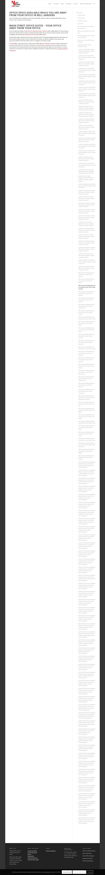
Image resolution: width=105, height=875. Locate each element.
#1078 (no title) (81, 15)
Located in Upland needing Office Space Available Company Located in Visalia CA (86, 261)
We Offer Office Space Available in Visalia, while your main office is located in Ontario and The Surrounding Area (86, 683)
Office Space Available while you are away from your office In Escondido (86, 342)
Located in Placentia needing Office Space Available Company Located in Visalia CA (86, 158)
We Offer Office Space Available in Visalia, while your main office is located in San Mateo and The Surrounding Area (86, 764)
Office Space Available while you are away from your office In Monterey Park (86, 378)
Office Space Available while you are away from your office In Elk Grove (86, 329)
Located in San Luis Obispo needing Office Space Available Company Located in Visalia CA (86, 223)
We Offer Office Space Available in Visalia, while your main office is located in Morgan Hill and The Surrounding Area (86, 675)
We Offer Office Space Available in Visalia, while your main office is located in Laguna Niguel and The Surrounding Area (86, 634)
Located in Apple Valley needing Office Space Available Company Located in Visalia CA (86, 51)
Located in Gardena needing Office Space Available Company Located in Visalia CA (86, 101)
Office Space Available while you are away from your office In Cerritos (86, 312)
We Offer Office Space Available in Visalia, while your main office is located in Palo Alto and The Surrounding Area (86, 691)
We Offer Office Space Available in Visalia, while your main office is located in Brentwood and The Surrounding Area (86, 480)
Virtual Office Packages (88, 856)
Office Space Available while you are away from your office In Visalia (86, 433)
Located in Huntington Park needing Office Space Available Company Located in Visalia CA (86, 114)
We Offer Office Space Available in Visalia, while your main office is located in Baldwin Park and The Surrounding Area (86, 472)
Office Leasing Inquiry (88, 861)
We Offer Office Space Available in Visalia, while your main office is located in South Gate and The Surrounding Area (86, 780)
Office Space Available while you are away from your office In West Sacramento (86, 444)
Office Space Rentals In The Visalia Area (86, 31)
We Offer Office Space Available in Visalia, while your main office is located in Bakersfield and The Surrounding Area (86, 464)
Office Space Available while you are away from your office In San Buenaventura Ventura (86, 397)
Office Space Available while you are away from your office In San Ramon (86, 416)
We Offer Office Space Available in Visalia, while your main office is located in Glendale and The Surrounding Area (86, 586)
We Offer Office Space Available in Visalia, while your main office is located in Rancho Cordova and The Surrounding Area (86, 707)
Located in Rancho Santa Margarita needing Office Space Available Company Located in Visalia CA (86, 178)
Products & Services (33, 858)
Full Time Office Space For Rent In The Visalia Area (86, 27)
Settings (90, 872)
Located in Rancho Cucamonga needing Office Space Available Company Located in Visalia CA (86, 171)
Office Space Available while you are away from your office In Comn (86, 318)
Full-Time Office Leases (33, 859)
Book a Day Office (87, 853)
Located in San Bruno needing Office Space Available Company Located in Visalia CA (86, 198)
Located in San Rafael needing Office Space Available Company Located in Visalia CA (86, 230)
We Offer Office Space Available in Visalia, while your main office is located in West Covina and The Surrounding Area (86, 820)
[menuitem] (50, 3)
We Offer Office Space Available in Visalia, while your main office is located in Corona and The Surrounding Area (86, 545)
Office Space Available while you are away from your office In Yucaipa (86, 457)
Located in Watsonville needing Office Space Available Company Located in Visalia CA (86, 268)
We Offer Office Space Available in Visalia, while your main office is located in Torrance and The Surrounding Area (86, 796)
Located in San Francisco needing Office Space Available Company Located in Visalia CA (86, 211)
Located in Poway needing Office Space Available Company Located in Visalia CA (86, 165)
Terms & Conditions (51, 851)
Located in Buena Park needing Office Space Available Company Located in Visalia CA (86, 63)
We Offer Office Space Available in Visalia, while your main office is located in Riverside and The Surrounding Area (86, 739)
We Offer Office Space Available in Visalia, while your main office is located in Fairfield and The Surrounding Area (86, 569)
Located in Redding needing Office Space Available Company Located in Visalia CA (86, 185)
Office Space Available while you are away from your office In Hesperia (86, 353)
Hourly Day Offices (32, 851)
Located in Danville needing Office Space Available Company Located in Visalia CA (86, 82)
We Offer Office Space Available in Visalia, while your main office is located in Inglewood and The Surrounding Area (86, 610)
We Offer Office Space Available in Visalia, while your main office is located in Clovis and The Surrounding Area (86, 529)
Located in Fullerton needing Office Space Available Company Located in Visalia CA (87, 95)
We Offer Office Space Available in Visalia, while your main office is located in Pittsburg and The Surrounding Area (86, 699)
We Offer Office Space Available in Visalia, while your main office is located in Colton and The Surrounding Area (86, 537)
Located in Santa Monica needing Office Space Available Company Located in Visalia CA (86, 249)
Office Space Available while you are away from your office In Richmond (86, 385)
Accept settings (67, 872)
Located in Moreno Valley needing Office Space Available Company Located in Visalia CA (86, 139)
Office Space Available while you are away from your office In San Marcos (86, 410)
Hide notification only (79, 872)
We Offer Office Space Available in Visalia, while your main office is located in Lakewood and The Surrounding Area (86, 642)
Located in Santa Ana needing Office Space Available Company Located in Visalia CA (86, 236)
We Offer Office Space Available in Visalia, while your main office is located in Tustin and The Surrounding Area (86, 804)
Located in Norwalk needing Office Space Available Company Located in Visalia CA (86, 146)
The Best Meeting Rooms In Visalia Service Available (86, 36)
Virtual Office (31, 856)
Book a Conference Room (89, 851)
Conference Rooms (82, 21)
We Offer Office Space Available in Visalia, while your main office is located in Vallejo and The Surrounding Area (86, 812)
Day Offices (80, 23)
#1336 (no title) (81, 18)
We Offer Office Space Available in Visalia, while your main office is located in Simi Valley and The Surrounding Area (86, 772)
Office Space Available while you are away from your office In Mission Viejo (86, 372)
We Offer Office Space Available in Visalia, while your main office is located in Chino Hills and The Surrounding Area (86, 513)
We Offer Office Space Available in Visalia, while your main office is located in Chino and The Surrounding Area (86, 505)
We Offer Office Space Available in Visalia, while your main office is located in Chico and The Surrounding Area (86, 497)
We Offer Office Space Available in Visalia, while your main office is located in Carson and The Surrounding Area (86, 489)
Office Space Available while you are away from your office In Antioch (86, 280)
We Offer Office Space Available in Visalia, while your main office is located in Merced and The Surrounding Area (86, 667)
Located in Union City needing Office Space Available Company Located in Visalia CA (86, 255)
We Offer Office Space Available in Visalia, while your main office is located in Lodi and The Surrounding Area (86, 650)
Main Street (79, 12)
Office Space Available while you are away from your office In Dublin (86, 323)
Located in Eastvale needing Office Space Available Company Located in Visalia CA (86, 89)
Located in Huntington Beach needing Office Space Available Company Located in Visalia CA (86, 108)
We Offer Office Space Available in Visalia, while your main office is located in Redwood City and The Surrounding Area (86, 723)
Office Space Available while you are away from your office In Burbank (86, 293)
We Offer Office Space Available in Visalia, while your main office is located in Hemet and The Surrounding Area (86, 602)
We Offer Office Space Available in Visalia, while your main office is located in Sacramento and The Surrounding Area (86, 755)
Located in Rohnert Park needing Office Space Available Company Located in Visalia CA (86, 192)
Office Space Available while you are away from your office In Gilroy (87, 347)
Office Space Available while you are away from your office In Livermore (86, 359)
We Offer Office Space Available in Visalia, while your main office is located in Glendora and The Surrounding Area (86, 594)
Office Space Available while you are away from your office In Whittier (86, 451)
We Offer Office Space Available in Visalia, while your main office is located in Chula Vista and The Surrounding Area (86, 521)
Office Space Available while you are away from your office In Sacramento (86, 391)
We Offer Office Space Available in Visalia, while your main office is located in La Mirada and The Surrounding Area (86, 626)
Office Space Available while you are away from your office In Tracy (86, 422)
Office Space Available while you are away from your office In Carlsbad (86, 299)
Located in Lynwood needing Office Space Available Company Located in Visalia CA (86, 127)
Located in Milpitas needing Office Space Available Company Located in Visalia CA (86, 133)
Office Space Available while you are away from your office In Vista (86, 439)
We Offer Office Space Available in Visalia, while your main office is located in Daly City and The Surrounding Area (86, 561)
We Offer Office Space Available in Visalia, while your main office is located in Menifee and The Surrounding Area (86, 658)
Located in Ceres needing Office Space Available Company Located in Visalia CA (86, 70)
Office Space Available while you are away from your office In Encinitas (86, 336)
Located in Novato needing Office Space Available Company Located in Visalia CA (86, 152)
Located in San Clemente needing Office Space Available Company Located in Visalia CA (86, 204)
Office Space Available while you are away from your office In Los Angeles (86, 365)
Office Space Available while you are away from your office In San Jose (86, 404)
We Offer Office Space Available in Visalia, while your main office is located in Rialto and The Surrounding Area (86, 731)
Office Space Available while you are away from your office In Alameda (86, 274)
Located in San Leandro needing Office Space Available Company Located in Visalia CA (86, 217)
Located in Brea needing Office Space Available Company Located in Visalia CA (86, 57)
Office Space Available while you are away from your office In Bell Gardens (86, 287)
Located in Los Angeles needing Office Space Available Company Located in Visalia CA (86, 120)
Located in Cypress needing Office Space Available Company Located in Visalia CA (86, 76)
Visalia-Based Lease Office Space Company (86, 41)
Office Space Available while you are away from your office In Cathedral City (86, 306)
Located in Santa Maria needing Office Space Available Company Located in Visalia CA (86, 242)
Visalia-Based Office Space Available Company (84, 45)
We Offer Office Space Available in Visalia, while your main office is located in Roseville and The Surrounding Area (86, 747)
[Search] (94, 3)
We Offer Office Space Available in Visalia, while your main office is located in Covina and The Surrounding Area (86, 553)
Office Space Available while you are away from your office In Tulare (86, 427)
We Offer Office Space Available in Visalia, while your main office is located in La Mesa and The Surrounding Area (86, 618)
